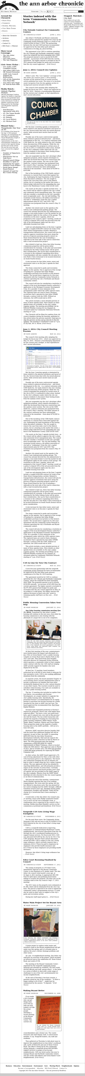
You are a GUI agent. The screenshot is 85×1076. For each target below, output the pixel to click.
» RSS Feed (5, 46)
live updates (46, 83)
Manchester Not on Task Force (10, 157)
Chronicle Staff (33, 35)
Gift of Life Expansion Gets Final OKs (11, 80)
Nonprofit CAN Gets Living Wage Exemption (39, 813)
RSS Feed (48, 1068)
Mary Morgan (32, 607)
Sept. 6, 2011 (30, 875)
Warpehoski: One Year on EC (10, 129)
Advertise (40, 1068)
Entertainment (27, 1066)
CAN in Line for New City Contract (40, 563)
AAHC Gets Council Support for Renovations (10, 75)
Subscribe (35, 11)
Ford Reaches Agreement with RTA (11, 110)
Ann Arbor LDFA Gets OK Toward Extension (11, 71)
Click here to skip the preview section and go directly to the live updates (42, 319)
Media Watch (7, 89)
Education (17, 1066)
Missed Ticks (7, 126)
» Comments (5, 23)
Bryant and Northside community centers (45, 53)
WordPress (62, 1070)
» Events (4, 31)
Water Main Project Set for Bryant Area (42, 903)
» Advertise (5, 41)
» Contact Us (5, 43)
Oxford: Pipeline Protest (8, 92)
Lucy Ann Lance (9, 58)
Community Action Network (33, 570)
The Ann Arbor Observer (8, 56)
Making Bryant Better (33, 991)
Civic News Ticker (9, 65)
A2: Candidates (9, 115)
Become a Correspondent (26, 1068)
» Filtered (14, 46)
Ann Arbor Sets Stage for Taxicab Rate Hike (11, 83)
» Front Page (6, 20)
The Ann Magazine (10, 60)
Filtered (55, 1068)
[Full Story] (51, 64)
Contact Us (63, 1068)
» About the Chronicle (9, 35)
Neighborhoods (67, 1066)
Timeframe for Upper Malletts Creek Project (12, 164)
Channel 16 (51, 308)
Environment (38, 1066)
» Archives (5, 38)
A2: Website (7, 117)
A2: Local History (9, 119)
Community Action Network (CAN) (36, 41)
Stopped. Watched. (73, 16)
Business (9, 1066)
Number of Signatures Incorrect (11, 153)
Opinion (76, 1066)
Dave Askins (31, 73)
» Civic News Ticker (8, 28)
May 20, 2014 (41, 49)
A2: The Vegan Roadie (11, 113)
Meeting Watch (55, 1066)
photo (72, 26)
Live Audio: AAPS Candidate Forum (10, 67)
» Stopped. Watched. (8, 26)
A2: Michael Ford (9, 121)
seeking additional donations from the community (42, 675)
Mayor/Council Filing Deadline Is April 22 (11, 161)
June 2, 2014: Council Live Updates (40, 70)
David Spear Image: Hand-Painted (10, 168)
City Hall (68, 18)
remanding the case (53, 184)
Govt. (46, 1066)
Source (4, 107)
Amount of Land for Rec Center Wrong (10, 171)
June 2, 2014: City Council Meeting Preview (40, 330)
